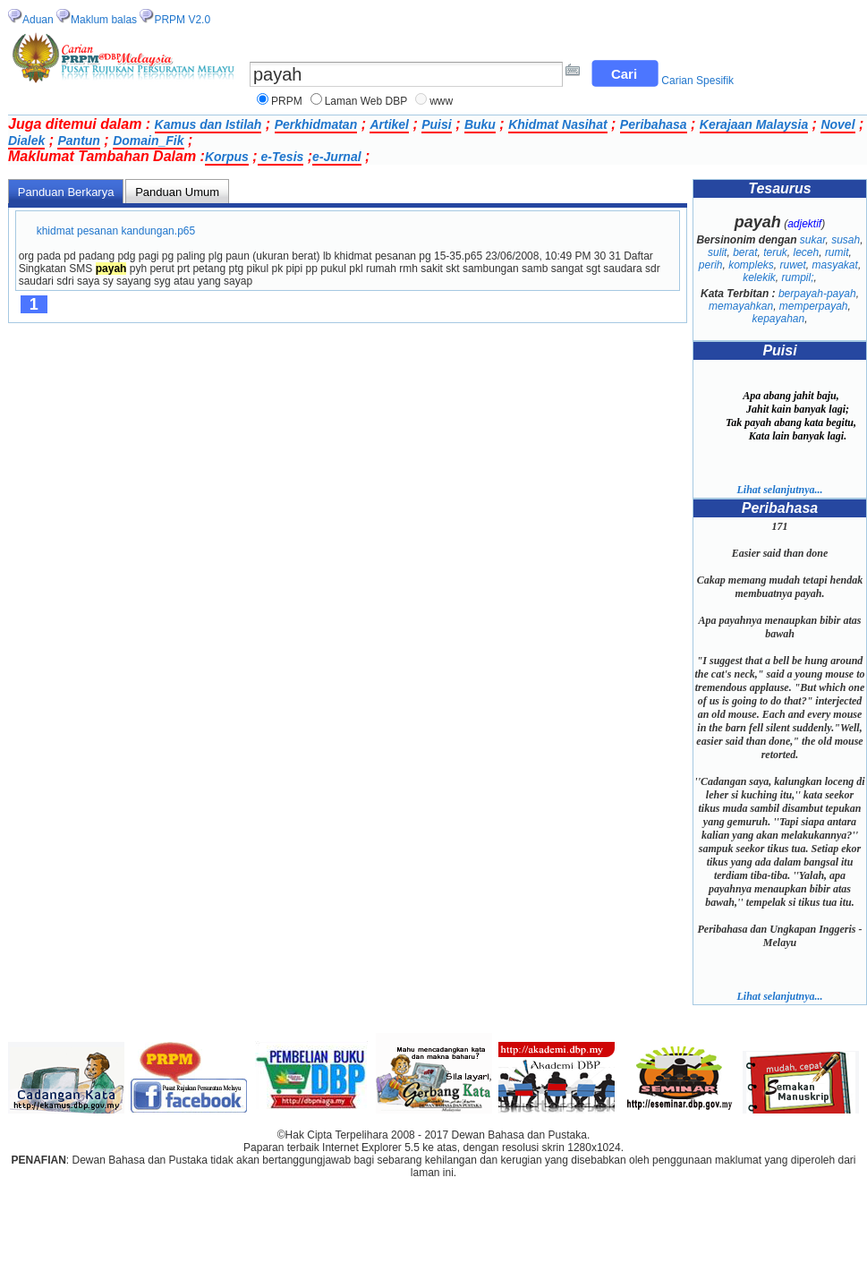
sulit (717, 252)
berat (745, 252)
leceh (807, 252)
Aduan (38, 19)
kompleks (751, 265)
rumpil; (798, 277)
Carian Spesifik (697, 80)
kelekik (759, 277)
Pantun (78, 140)
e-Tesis (281, 156)
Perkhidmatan (316, 124)
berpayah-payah (817, 293)
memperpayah (813, 306)
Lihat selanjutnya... (779, 489)
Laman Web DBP (366, 101)
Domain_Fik (148, 140)
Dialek (26, 140)
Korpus (227, 156)
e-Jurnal (336, 156)
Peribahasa (653, 124)
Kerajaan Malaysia (754, 124)
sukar (813, 240)
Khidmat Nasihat (557, 124)
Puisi (436, 124)
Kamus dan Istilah (208, 124)
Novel (837, 124)
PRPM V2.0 (182, 19)
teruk (775, 252)
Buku (480, 124)
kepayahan (778, 318)
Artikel (389, 124)
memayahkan (741, 306)
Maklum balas (104, 19)
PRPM (286, 101)
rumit (837, 252)
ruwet (793, 265)
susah (845, 240)
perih (711, 265)
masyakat (835, 265)
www (441, 101)
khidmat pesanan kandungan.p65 (116, 231)
